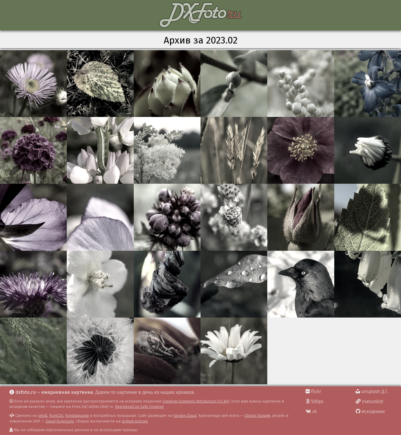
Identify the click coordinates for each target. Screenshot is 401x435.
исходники (370, 411)
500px (315, 401)
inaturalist (369, 401)
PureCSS (56, 415)
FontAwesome (77, 415)
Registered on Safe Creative (139, 406)
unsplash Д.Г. (372, 391)
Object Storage (257, 415)
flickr (313, 391)
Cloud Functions (60, 421)
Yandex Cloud (185, 415)
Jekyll (42, 415)
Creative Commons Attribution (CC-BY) (196, 401)
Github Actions (135, 421)
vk (311, 411)
